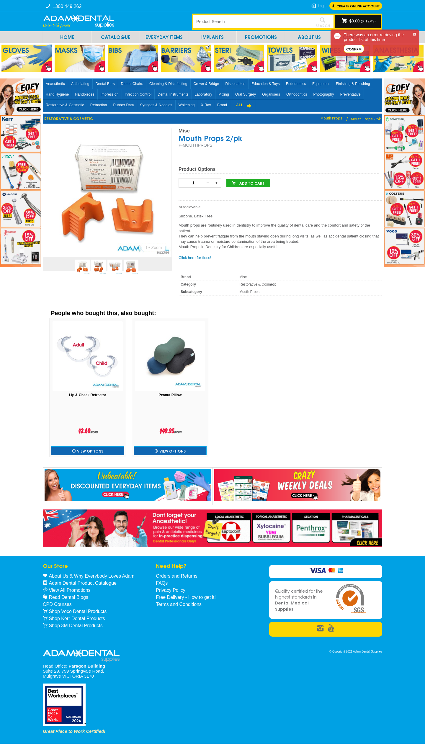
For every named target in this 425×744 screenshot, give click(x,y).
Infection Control (138, 94)
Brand (222, 105)
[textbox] (252, 21)
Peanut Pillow (170, 395)
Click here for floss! (195, 257)
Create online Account (358, 5)
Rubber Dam (123, 105)
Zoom (156, 247)
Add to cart (251, 183)
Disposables (235, 84)
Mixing (223, 94)
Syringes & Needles (156, 105)
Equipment (321, 84)
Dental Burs (105, 84)
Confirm (354, 48)
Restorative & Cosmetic (65, 105)
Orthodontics (296, 94)
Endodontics (296, 84)
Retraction (98, 105)
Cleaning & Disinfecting (168, 84)
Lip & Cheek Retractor (87, 395)
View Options (90, 451)
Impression (110, 94)
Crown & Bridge (206, 84)
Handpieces (84, 94)
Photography (323, 94)
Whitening (187, 105)
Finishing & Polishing (353, 84)
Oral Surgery (245, 94)
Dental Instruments (173, 94)
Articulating (80, 84)
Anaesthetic (55, 84)
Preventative (350, 94)
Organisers (271, 94)
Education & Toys (265, 84)
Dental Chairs (132, 84)
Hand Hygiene (57, 94)
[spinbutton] (192, 182)
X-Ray (206, 105)
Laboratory (203, 94)
